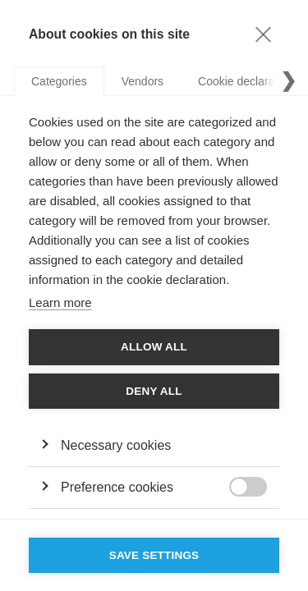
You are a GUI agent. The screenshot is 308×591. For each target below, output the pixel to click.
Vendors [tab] (142, 81)
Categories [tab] (59, 81)
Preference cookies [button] (117, 487)
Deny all (154, 391)
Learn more (60, 302)
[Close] (262, 33)
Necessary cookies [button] (116, 445)
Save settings (154, 555)
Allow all (154, 347)
